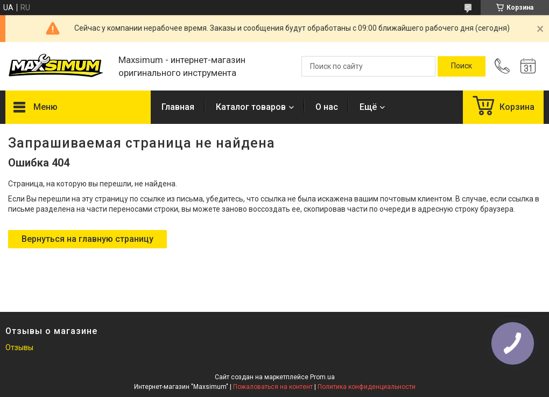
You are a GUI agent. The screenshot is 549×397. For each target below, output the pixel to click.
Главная (177, 107)
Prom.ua (322, 377)
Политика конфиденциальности (367, 387)
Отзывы (19, 347)
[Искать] (461, 66)
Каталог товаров (251, 107)
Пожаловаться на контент (273, 387)
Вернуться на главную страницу (87, 239)
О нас (326, 107)
